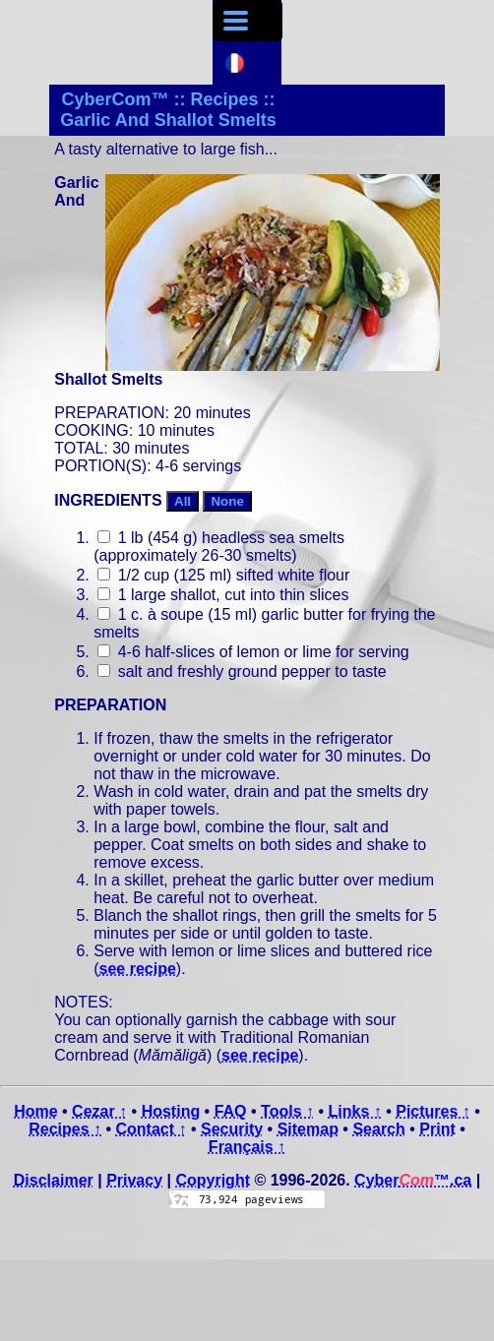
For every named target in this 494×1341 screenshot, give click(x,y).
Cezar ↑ (99, 1111)
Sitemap (308, 1129)
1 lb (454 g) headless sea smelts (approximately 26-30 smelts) (218, 546)
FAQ (231, 1111)
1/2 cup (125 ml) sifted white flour (223, 575)
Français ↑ (247, 1146)
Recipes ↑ (65, 1129)
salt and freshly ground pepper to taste (242, 671)
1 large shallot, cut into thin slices (222, 594)
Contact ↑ (151, 1129)
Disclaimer (53, 1180)
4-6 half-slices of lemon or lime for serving (253, 651)
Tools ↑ (287, 1111)
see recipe (137, 968)
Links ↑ (354, 1111)
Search (378, 1129)
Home (35, 1111)
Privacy (134, 1180)
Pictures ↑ (433, 1111)
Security (232, 1129)
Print (437, 1129)
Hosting (171, 1111)
